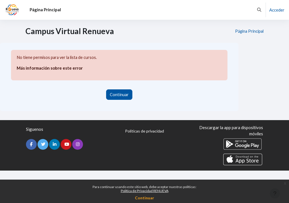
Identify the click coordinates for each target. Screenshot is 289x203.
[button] (259, 10)
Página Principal (248, 31)
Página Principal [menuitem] (45, 9)
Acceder (276, 9)
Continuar (144, 197)
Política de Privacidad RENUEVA (144, 191)
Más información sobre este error (50, 68)
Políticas (144, 131)
